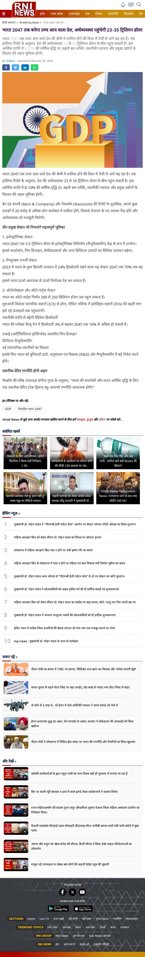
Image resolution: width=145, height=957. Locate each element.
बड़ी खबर (86, 919)
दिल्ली (103, 927)
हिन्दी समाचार (8, 22)
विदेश (98, 13)
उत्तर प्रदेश (56, 13)
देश (87, 13)
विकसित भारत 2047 (30, 409)
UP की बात (78, 936)
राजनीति (112, 13)
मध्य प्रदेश (90, 927)
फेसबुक (80, 419)
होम (42, 13)
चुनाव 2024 (102, 919)
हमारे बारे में (69, 944)
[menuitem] (42, 14)
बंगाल (113, 927)
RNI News (62, 936)
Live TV (44, 919)
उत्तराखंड (74, 13)
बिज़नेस (128, 13)
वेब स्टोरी (73, 919)
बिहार (78, 927)
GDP (8, 409)
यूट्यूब (89, 419)
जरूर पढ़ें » (10, 657)
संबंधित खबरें (11, 431)
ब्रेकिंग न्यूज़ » (11, 513)
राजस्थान (124, 927)
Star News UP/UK (100, 936)
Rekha (11, 61)
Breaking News (29, 22)
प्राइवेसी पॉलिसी (101, 944)
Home (31, 919)
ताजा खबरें (59, 919)
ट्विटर (102, 419)
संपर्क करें (84, 944)
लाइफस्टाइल (132, 919)
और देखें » (9, 761)
